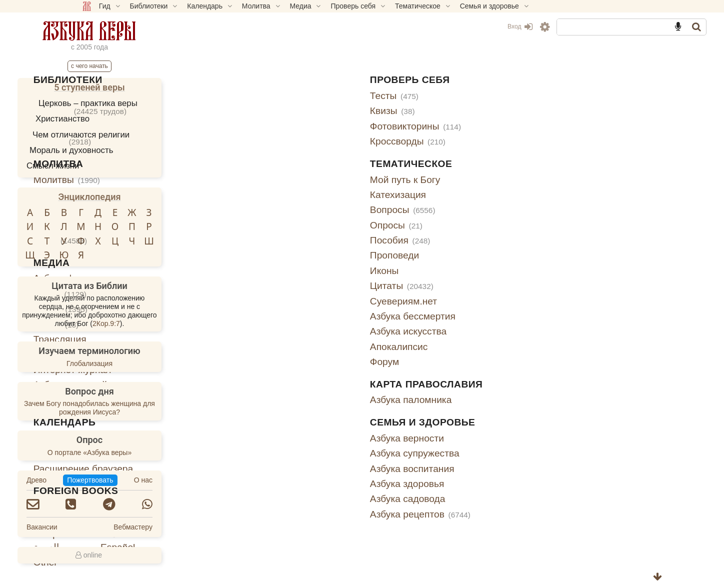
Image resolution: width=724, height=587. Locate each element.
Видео (277, 309)
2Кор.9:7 (170, 324)
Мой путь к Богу (481, 179)
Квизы (468, 111)
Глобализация (154, 364)
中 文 (327, 507)
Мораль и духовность (136, 150)
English (266, 507)
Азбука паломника (487, 399)
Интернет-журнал (289, 369)
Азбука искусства (484, 331)
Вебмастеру (197, 527)
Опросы (472, 225)
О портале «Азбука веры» (154, 452)
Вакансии (106, 527)
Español (334, 547)
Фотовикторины (491, 126)
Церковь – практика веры (152, 103)
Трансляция (276, 339)
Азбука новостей (287, 385)
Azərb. (331, 533)
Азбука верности (483, 438)
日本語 (331, 520)
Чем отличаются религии (145, 135)
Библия (266, 95)
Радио (272, 324)
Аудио (276, 293)
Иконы (460, 271)
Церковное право (289, 126)
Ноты (277, 240)
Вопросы (479, 209)
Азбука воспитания (488, 469)
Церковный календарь (300, 438)
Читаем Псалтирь (289, 195)
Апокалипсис (475, 347)
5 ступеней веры (154, 87)
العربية (263, 547)
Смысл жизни (117, 165)
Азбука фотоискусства (300, 278)
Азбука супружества (491, 453)
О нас (207, 480)
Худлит (279, 141)
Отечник (296, 111)
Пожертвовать (155, 480)
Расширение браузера (300, 469)
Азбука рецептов (496, 514)
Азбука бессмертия (489, 316)
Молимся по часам (292, 209)
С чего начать (154, 66)
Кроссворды (484, 141)
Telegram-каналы (288, 399)
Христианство (127, 119)
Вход (455, 26)
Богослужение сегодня (300, 225)
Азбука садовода (484, 499)
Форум (460, 361)
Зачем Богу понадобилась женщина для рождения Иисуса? (154, 408)
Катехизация (474, 195)
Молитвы (283, 179)
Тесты (470, 95)
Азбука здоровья (483, 483)
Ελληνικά (269, 533)
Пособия (476, 240)
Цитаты (478, 285)
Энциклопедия (154, 197)
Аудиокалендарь (287, 453)
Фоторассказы (281, 354)
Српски (266, 520)
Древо (101, 480)
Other (262, 562)
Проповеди (470, 255)
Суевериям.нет (479, 301)
